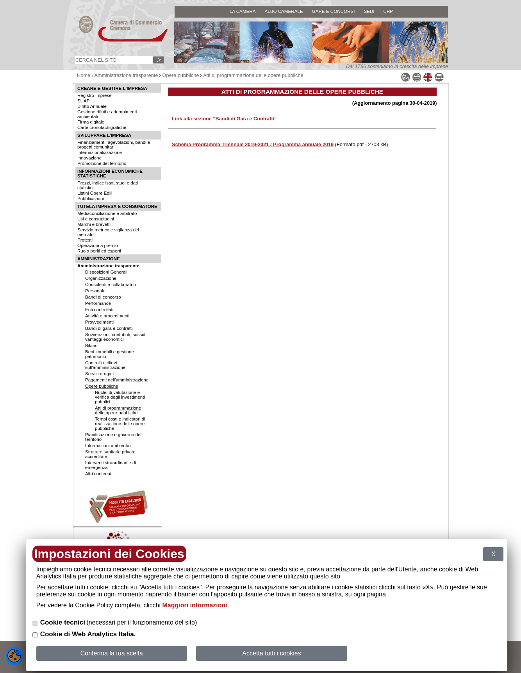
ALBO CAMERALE (283, 11)
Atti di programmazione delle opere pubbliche (253, 75)
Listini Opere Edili (94, 193)
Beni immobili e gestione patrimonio (109, 354)
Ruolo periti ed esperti (99, 251)
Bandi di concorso (103, 297)
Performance (98, 303)
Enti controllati (99, 309)
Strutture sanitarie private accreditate (110, 454)
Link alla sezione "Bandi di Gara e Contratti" (224, 119)
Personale (95, 290)
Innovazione (89, 158)
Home (83, 75)
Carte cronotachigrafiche (101, 127)
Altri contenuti (98, 473)
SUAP (83, 100)
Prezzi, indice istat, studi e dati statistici (107, 185)
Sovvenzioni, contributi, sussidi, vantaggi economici (116, 337)
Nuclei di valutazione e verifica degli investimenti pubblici (120, 397)
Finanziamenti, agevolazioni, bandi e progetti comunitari (113, 144)
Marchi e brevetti (94, 224)
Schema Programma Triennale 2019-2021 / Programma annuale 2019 (253, 144)
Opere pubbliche (180, 75)
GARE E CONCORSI (333, 11)
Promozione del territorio (101, 163)
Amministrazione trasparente (126, 75)
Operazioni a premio (97, 245)
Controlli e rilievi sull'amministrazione (105, 365)
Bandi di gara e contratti (109, 328)
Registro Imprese (94, 95)
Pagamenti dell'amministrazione (116, 380)
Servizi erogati (99, 373)
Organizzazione (100, 278)
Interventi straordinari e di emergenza (110, 465)
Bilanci (91, 345)
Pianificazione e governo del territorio (113, 437)
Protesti (85, 240)
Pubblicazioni (90, 198)
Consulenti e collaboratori (110, 284)
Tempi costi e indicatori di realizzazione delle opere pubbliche (120, 424)
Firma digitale (90, 122)
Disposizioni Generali (106, 272)
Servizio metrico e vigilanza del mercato (108, 232)
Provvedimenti (99, 322)
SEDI (369, 11)
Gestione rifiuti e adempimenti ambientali (107, 114)
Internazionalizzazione (99, 152)
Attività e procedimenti (107, 315)
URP (388, 11)
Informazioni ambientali (108, 445)
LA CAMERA (243, 11)
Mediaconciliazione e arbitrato (107, 213)
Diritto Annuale (92, 106)
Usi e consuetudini (95, 219)
